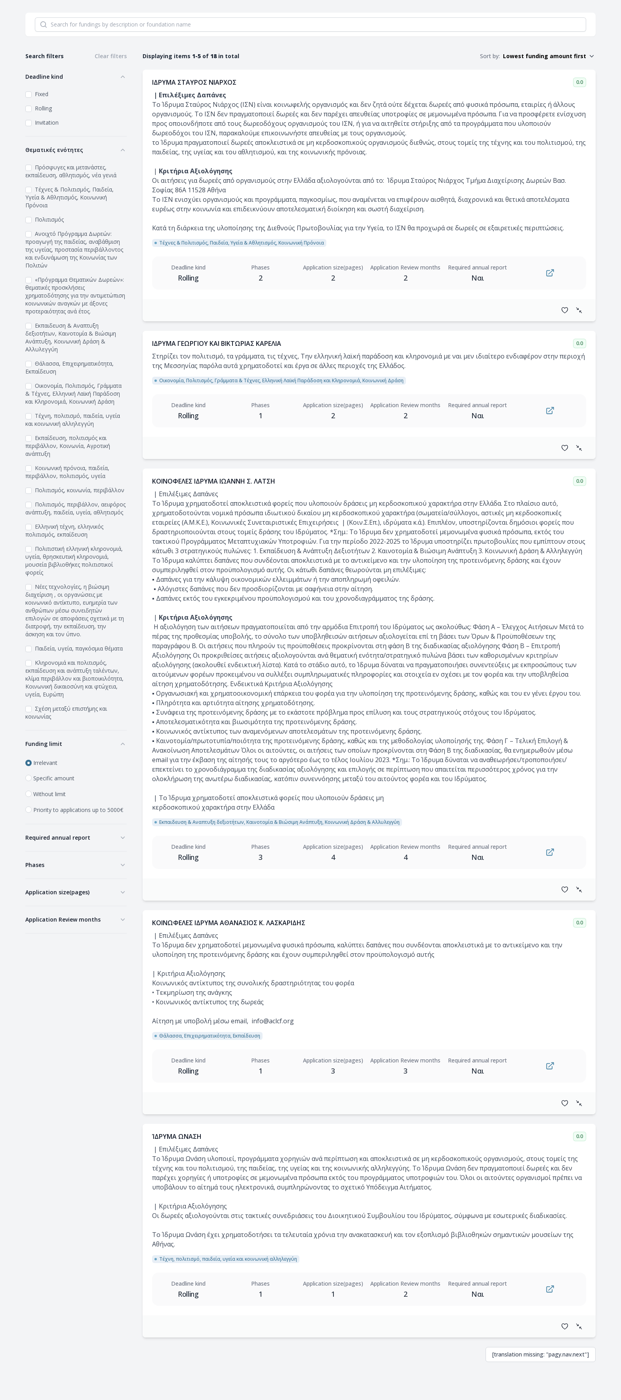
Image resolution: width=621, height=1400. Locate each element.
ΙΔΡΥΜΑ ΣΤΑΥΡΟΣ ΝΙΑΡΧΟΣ (194, 82)
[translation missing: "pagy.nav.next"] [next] (540, 1354)
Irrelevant (45, 762)
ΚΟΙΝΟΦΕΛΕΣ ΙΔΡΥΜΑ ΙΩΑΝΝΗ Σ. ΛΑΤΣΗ (213, 481)
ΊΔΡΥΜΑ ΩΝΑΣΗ (177, 1136)
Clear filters (111, 56)
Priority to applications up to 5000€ (78, 810)
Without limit (49, 794)
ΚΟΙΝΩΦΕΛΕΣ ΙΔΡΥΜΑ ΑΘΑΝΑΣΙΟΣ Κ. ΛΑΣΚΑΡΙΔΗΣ (228, 922)
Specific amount (53, 778)
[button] (549, 56)
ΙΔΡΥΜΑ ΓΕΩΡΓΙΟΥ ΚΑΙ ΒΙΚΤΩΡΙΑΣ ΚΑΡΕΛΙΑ (216, 343)
